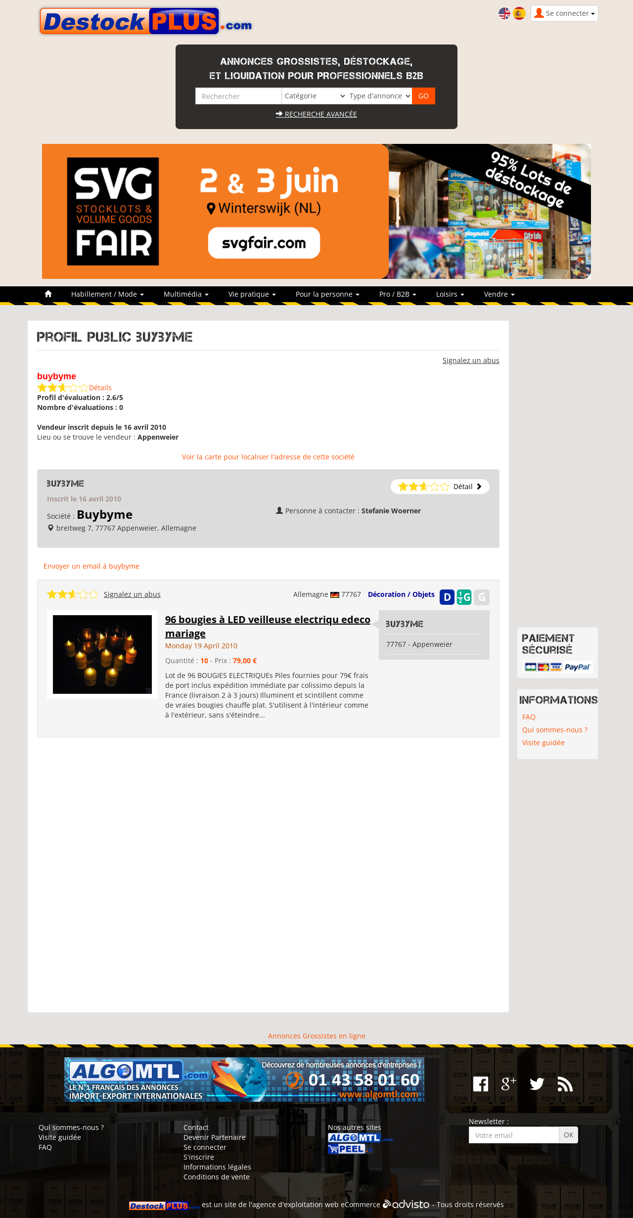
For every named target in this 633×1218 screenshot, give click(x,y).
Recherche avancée (316, 114)
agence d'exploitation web (295, 1204)
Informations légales (217, 1167)
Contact (196, 1127)
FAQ (529, 717)
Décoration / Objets (401, 594)
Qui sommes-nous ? (555, 729)
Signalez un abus (471, 360)
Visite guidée (543, 742)
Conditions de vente (216, 1176)
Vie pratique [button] (252, 294)
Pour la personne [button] (328, 294)
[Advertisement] (268, 875)
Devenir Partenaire (214, 1137)
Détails (100, 387)
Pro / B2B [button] (397, 294)
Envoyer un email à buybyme (91, 566)
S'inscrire (198, 1157)
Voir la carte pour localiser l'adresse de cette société (268, 456)
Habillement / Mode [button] (107, 294)
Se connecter (204, 1147)
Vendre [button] (499, 294)
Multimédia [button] (186, 294)
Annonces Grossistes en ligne (316, 1035)
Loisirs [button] (450, 294)
